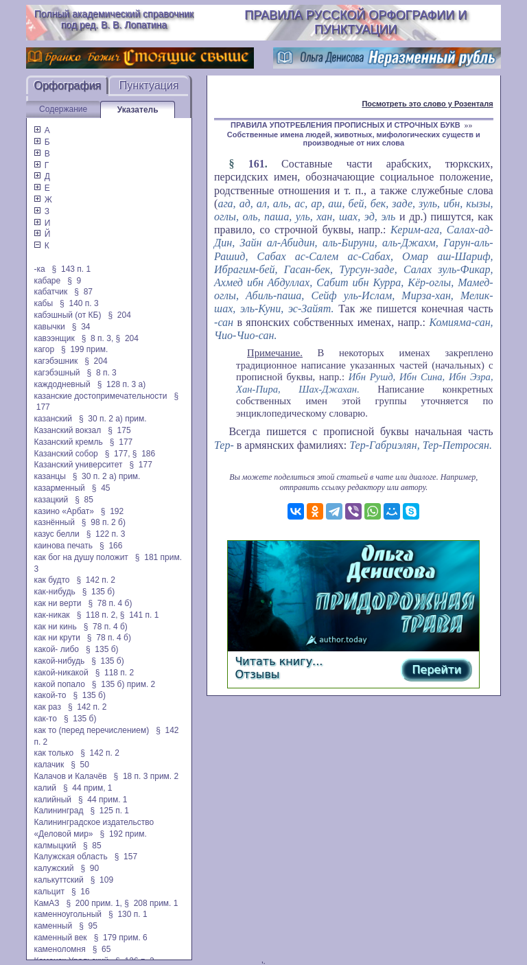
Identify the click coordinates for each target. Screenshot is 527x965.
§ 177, (117, 453)
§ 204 (119, 315)
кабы (43, 303)
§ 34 (81, 327)
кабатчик (50, 292)
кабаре (47, 281)
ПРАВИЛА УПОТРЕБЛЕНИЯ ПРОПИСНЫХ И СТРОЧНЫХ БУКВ (345, 125)
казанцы (49, 476)
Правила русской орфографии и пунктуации (355, 22)
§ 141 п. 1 (139, 615)
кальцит (49, 891)
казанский (53, 418)
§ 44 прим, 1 (88, 788)
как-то (45, 718)
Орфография (67, 85)
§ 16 (80, 891)
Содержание (63, 109)
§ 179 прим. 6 (121, 937)
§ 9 (74, 281)
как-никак (51, 615)
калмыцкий (55, 845)
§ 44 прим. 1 (103, 799)
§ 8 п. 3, (98, 338)
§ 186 (143, 453)
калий (45, 788)
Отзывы (257, 674)
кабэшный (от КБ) (67, 315)
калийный (52, 799)
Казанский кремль (68, 442)
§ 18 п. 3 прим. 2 (146, 776)
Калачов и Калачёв (70, 776)
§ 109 (102, 880)
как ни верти (57, 603)
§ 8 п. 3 (102, 372)
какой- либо (56, 649)
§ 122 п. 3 (106, 534)
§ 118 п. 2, (97, 615)
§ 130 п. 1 (128, 914)
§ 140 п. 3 (79, 303)
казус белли (56, 534)
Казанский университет (78, 464)
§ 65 (102, 949)
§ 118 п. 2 (114, 672)
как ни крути (57, 637)
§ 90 (89, 868)
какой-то (50, 695)
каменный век (60, 937)
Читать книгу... (279, 661)
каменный (53, 926)
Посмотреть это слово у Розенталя (427, 104)
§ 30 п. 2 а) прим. (113, 418)
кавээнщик (54, 338)
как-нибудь (54, 591)
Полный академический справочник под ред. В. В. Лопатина (114, 19)
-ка (39, 269)
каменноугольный (68, 914)
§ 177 (121, 442)
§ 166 (110, 545)
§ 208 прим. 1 (151, 903)
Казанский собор (65, 453)
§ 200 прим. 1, (94, 903)
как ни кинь (55, 626)
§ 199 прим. (84, 349)
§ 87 (83, 292)
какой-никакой (61, 672)
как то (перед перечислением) (91, 730)
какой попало (59, 684)
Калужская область (70, 856)
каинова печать (63, 545)
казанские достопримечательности (100, 396)
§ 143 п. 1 (71, 269)
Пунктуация (149, 85)
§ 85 (84, 499)
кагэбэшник (56, 361)
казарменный (59, 488)
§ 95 (88, 926)
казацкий (51, 499)
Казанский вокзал (67, 430)
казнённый (54, 522)
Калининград (58, 810)
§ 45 (101, 488)
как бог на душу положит (81, 557)
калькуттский (58, 880)
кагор (44, 349)
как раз (47, 707)
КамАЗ (46, 903)
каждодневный (62, 384)
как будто (51, 580)
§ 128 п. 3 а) (121, 384)
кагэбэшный (57, 372)
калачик (49, 764)
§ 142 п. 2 (95, 580)
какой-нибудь (59, 661)
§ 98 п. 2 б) (104, 522)
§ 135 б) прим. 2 (123, 684)
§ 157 (126, 856)
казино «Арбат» (63, 511)
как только (53, 753)
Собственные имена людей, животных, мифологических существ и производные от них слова (353, 138)
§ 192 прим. (123, 834)
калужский (53, 868)
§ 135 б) (98, 591)
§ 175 (119, 430)
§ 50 (80, 764)
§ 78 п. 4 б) (110, 603)
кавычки (49, 327)
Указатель (138, 110)
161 (256, 164)
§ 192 (112, 511)
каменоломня (59, 949)
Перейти (436, 669)
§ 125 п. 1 (109, 810)
